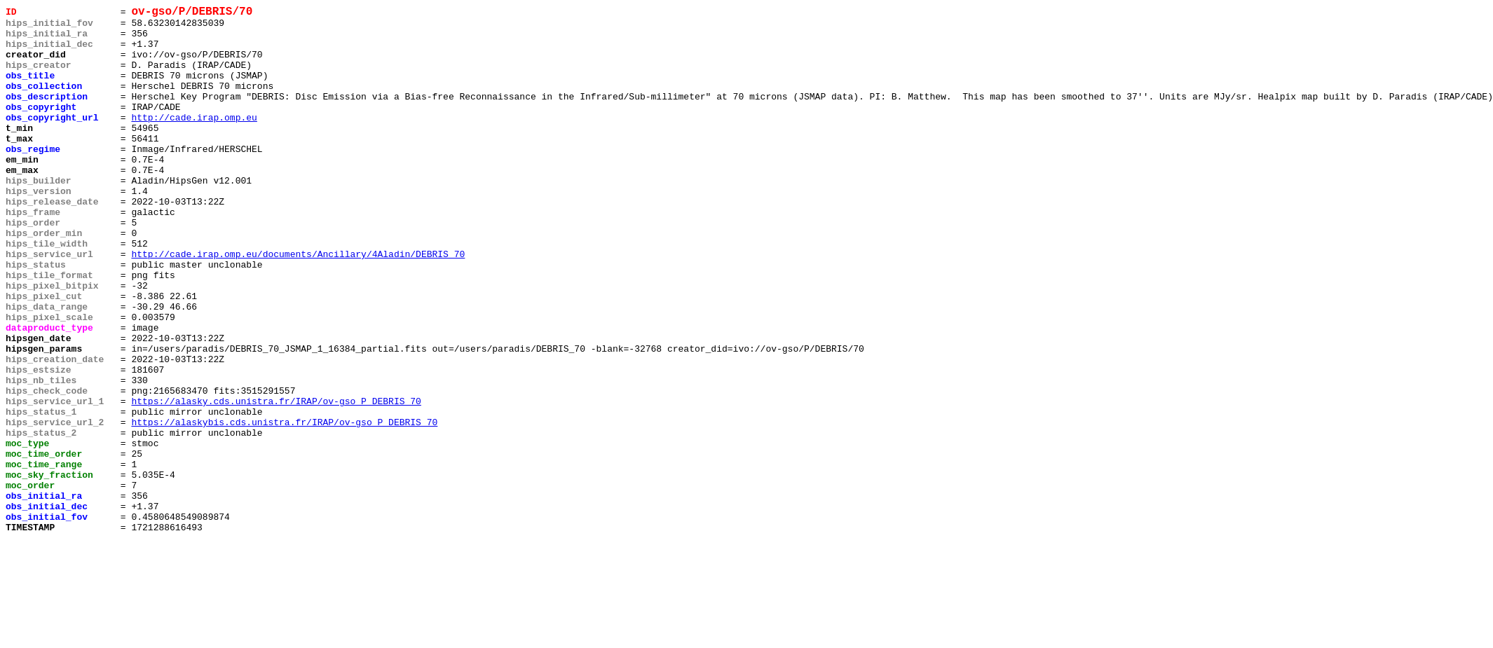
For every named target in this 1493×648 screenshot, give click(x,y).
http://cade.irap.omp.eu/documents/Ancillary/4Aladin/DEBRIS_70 (298, 304)
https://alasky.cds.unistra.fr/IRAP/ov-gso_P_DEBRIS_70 (276, 481)
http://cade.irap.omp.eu (194, 141)
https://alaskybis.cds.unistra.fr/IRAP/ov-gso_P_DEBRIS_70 (284, 506)
